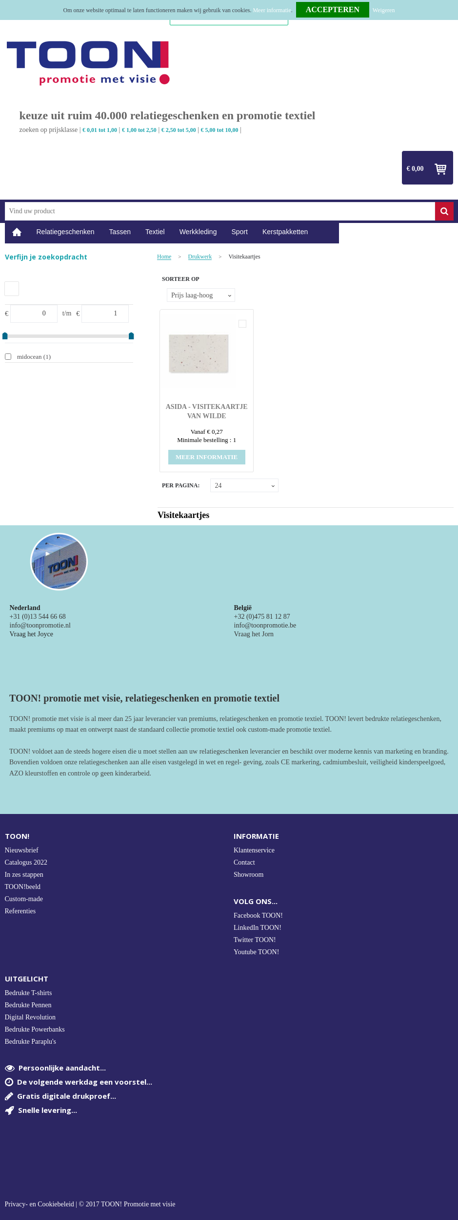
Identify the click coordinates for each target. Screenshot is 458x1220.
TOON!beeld (23, 886)
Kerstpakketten (285, 232)
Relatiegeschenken (66, 232)
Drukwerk (200, 257)
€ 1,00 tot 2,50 (139, 130)
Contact (244, 862)
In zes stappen (24, 874)
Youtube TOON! (256, 952)
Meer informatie (272, 10)
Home (17, 232)
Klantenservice (254, 850)
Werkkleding (198, 232)
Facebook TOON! (258, 915)
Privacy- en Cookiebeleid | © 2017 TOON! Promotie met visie (90, 1204)
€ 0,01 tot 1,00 (99, 130)
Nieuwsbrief (22, 850)
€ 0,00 (415, 168)
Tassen (120, 232)
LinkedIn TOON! (257, 927)
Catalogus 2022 (26, 862)
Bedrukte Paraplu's (31, 1041)
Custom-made (24, 899)
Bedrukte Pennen (28, 1005)
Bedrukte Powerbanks (35, 1029)
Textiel (155, 232)
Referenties (20, 911)
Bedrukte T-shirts (28, 993)
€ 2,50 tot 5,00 (178, 130)
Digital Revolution (30, 1017)
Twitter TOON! (255, 939)
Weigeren (384, 10)
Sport (239, 232)
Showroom (248, 874)
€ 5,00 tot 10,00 (220, 130)
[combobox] (220, 211)
